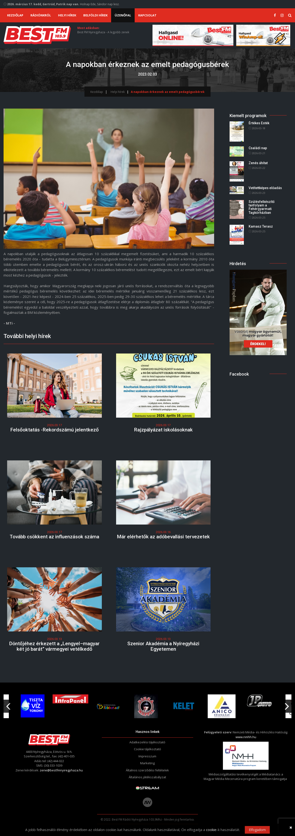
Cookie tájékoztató (147, 749)
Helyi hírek (67, 15)
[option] (110, 706)
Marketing (147, 763)
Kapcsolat (147, 15)
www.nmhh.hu (246, 737)
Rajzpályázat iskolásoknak (163, 430)
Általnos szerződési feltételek (147, 770)
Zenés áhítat (258, 163)
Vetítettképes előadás (265, 188)
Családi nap (258, 148)
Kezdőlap (15, 15)
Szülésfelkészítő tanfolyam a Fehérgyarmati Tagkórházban (262, 207)
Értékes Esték (259, 123)
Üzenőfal (123, 15)
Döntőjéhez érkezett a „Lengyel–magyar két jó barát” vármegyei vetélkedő (54, 646)
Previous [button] (8, 704)
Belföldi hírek (95, 15)
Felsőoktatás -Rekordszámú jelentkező (54, 430)
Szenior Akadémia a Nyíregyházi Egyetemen (163, 646)
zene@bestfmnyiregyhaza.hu (61, 770)
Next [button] (287, 704)
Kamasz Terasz (261, 226)
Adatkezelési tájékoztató (147, 742)
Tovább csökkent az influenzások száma (54, 537)
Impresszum (147, 756)
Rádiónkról (40, 15)
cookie (211, 829)
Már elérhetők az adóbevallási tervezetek (163, 537)
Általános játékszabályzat (147, 777)
